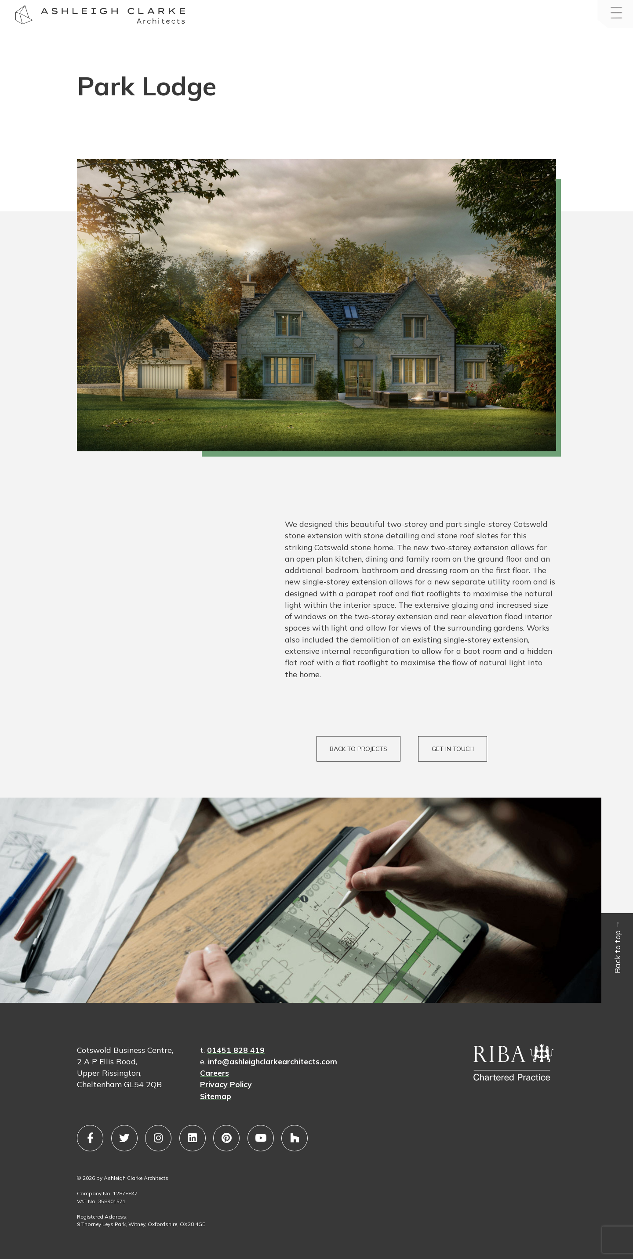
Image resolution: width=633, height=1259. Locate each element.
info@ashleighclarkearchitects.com (272, 1061)
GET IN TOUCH (453, 749)
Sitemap (215, 1096)
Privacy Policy (226, 1084)
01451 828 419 (236, 1050)
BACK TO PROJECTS (358, 749)
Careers (214, 1073)
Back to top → (617, 947)
